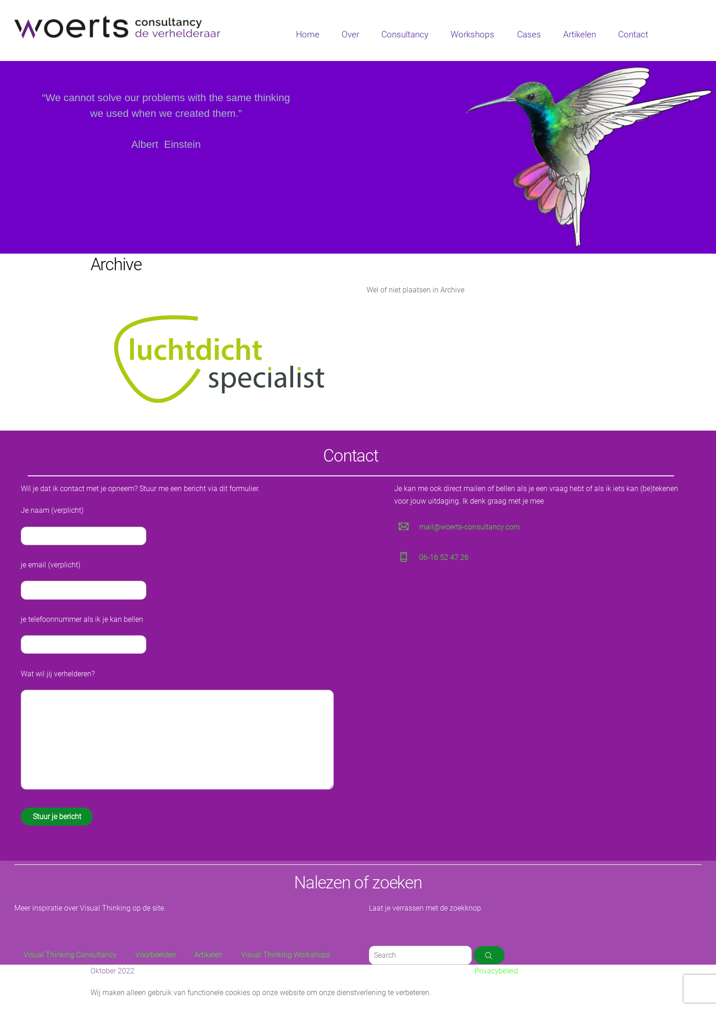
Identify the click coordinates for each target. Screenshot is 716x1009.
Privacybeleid (496, 970)
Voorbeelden (155, 954)
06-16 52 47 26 (444, 557)
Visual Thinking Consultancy (70, 954)
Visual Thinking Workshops (285, 954)
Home (307, 34)
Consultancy (404, 34)
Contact (633, 34)
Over (350, 34)
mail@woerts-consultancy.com (469, 527)
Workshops (472, 34)
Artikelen (579, 34)
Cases (529, 34)
